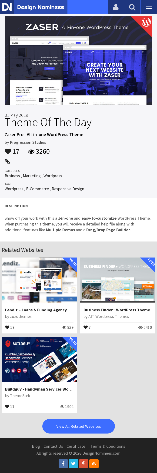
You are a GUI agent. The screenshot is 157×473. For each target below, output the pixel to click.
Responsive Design (68, 188)
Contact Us (53, 446)
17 (12, 149)
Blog (36, 446)
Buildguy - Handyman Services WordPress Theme (51, 389)
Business (12, 175)
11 (9, 406)
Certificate (76, 446)
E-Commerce (37, 188)
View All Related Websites (78, 426)
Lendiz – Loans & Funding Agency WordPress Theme (53, 310)
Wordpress (52, 175)
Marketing (32, 175)
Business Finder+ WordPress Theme (117, 310)
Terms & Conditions (107, 446)
